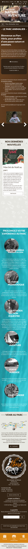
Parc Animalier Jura (12, 24)
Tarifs (11, 1)
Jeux (16, 3)
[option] (14, 124)
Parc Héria (5, 1)
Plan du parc (14, 70)
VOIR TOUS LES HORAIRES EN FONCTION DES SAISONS (14, 526)
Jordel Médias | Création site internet (17, 546)
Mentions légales (17, 547)
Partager (13, 193)
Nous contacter (14, 495)
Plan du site (9, 547)
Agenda (25, 1)
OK (22, 517)
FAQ (20, 3)
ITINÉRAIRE (14, 446)
